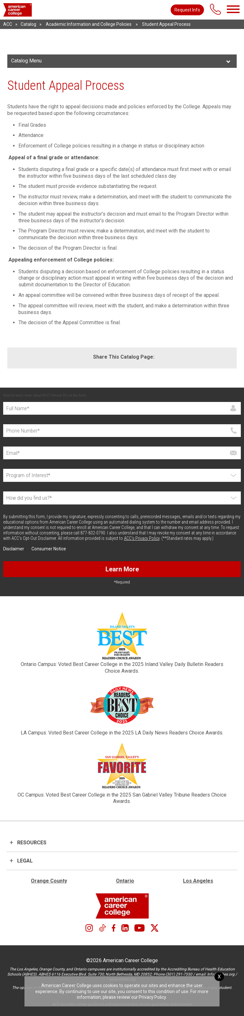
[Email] (122, 453)
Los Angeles (198, 881)
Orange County (49, 881)
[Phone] (122, 430)
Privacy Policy (152, 997)
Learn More (122, 569)
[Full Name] (122, 408)
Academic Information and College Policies (89, 24)
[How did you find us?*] (122, 497)
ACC (7, 24)
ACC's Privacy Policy (141, 538)
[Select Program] (122, 475)
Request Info (187, 9)
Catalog (28, 24)
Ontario (125, 881)
